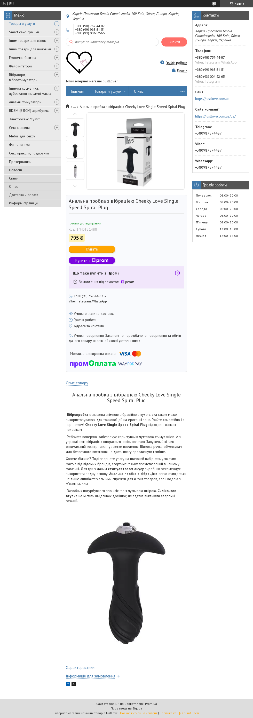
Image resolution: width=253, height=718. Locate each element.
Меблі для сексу (22, 136)
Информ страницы (23, 203)
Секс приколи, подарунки (29, 153)
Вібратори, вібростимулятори (23, 77)
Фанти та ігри (19, 144)
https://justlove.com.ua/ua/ (215, 116)
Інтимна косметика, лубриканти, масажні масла (30, 91)
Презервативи (20, 161)
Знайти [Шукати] (174, 42)
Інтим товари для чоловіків (30, 49)
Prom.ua (151, 704)
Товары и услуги (22, 23)
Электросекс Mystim (25, 119)
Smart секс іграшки (24, 32)
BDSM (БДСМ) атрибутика (29, 110)
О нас (13, 186)
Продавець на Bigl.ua (126, 708)
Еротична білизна (22, 57)
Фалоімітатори (20, 66)
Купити (92, 249)
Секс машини (19, 127)
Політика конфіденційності (179, 713)
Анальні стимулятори (25, 102)
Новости (15, 170)
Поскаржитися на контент (138, 713)
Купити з (91, 260)
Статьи (14, 178)
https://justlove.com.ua (212, 98)
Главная (77, 91)
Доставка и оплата (23, 194)
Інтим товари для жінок (27, 40)
